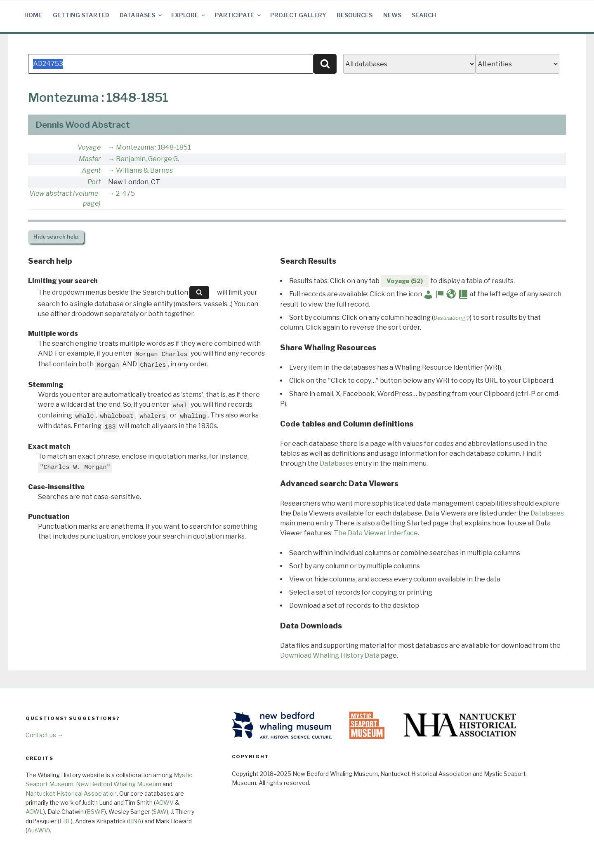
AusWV (37, 830)
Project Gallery (298, 15)
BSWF (95, 811)
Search (424, 15)
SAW (160, 811)
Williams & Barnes (144, 170)
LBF (65, 821)
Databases (141, 15)
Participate (238, 15)
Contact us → (44, 734)
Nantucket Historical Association (71, 793)
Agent (91, 170)
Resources (354, 15)
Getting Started (81, 15)
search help (55, 237)
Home (33, 15)
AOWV (165, 802)
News (392, 15)
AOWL (34, 811)
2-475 (125, 193)
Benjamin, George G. (147, 159)
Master (90, 159)
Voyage (89, 147)
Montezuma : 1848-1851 (153, 147)
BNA (135, 821)
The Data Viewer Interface (376, 533)
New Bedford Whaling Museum (118, 783)
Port (94, 182)
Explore (188, 15)
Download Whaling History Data (330, 655)
